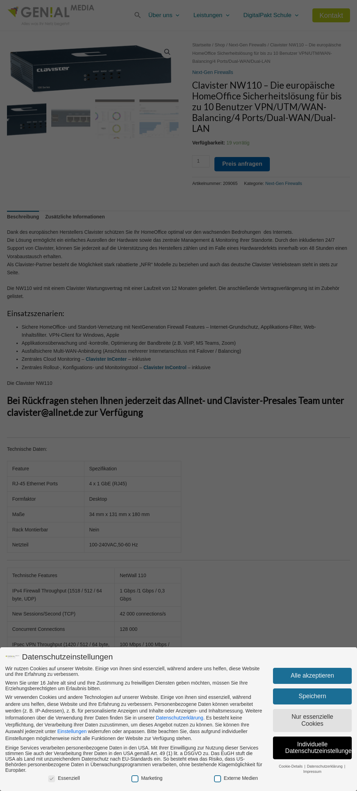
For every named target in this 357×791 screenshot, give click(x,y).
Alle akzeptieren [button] (312, 675)
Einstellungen (71, 731)
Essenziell (64, 778)
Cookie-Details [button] (291, 766)
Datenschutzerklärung (179, 718)
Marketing (146, 778)
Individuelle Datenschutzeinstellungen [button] (318, 748)
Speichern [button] (312, 696)
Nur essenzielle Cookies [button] (312, 720)
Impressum (312, 771)
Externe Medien (236, 778)
